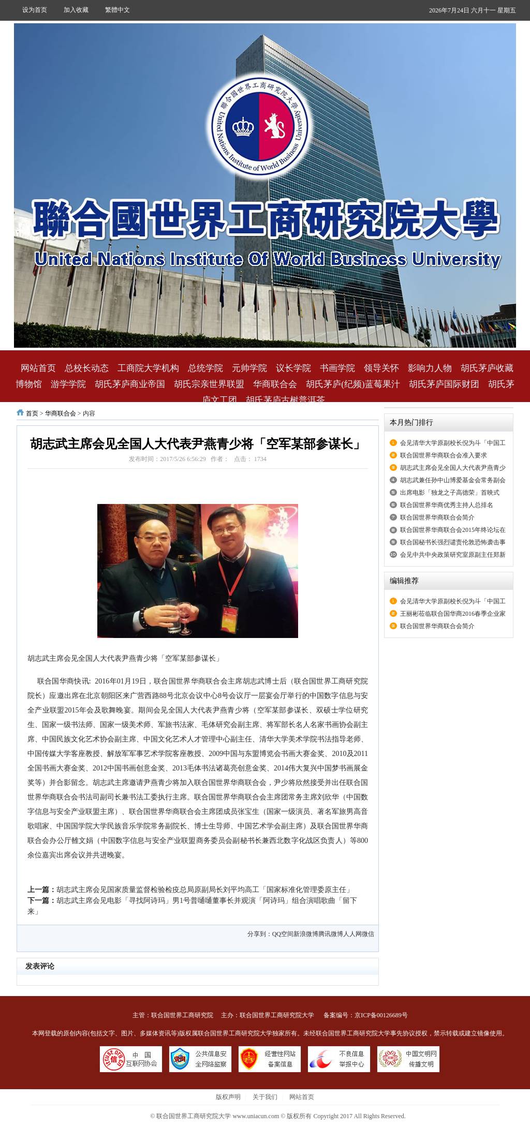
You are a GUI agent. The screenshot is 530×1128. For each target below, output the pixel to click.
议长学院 (293, 368)
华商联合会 (275, 384)
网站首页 (38, 368)
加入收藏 (76, 9)
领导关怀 (381, 368)
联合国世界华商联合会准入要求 (443, 455)
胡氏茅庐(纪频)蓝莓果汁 (353, 384)
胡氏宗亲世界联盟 (209, 384)
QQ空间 (282, 934)
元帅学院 (249, 368)
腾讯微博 (330, 934)
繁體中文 (117, 9)
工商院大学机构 (148, 368)
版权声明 (228, 1097)
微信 (368, 934)
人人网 (352, 934)
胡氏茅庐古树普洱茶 (285, 400)
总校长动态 (87, 368)
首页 (32, 413)
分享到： (259, 934)
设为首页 (34, 9)
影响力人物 (430, 368)
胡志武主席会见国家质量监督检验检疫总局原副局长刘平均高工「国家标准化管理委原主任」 (205, 890)
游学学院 (68, 384)
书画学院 (337, 368)
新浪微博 (305, 934)
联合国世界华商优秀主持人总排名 (446, 505)
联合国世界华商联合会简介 (437, 517)
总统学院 (205, 368)
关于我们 (265, 1097)
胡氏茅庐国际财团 (444, 384)
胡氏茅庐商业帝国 (130, 384)
